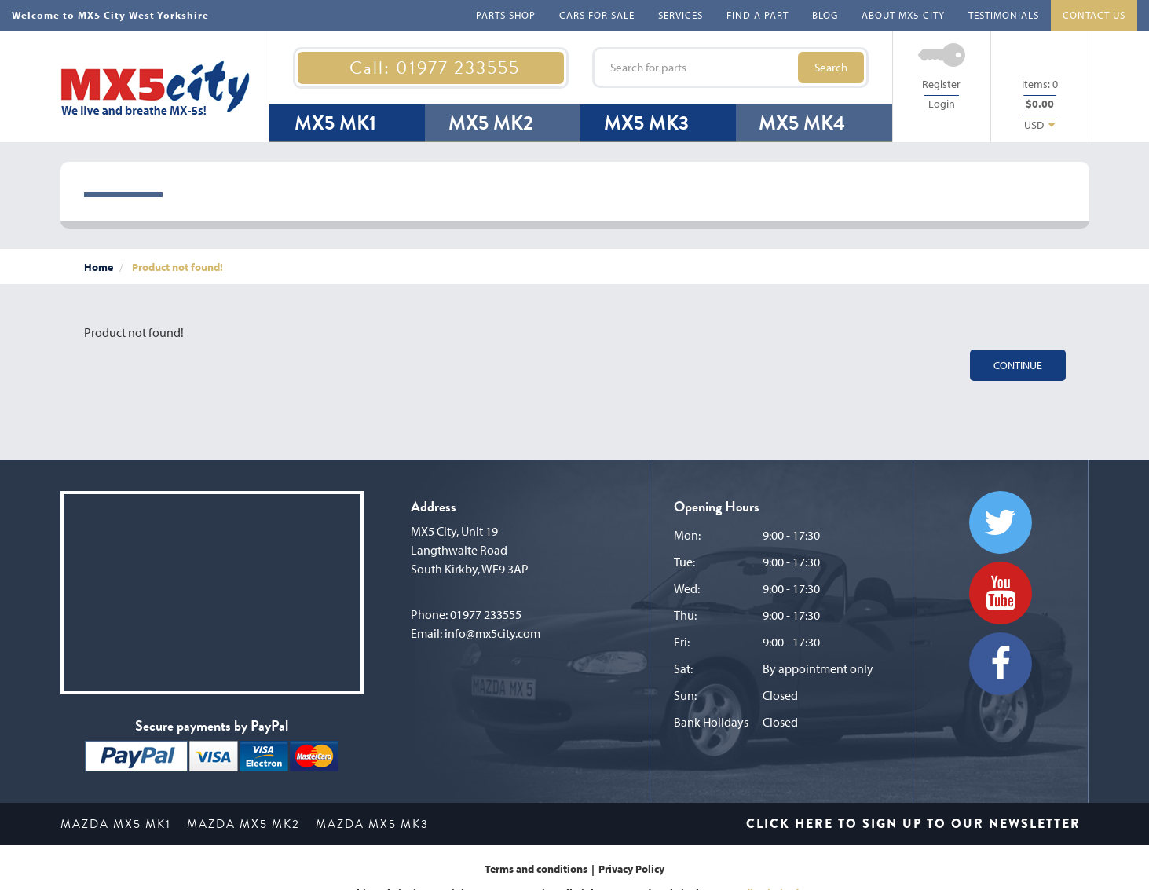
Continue (1017, 365)
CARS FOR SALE (597, 15)
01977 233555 (485, 614)
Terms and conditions (536, 869)
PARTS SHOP (506, 15)
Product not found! (177, 267)
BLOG (825, 15)
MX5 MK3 (646, 122)
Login (941, 104)
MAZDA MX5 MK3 (372, 824)
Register (941, 84)
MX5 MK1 (335, 122)
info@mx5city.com (492, 633)
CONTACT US (1094, 15)
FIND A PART (757, 15)
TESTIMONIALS (1003, 15)
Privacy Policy (631, 869)
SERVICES (680, 15)
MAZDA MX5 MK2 (243, 824)
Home (98, 267)
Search (830, 67)
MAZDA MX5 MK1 (115, 824)
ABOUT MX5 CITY (903, 15)
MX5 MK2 (490, 122)
